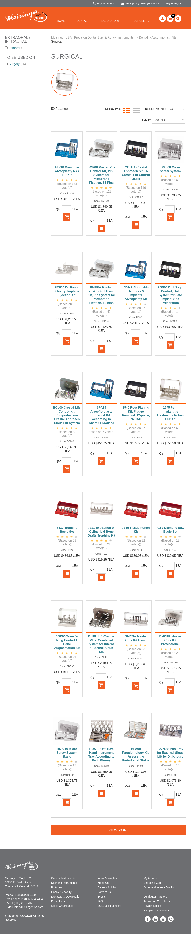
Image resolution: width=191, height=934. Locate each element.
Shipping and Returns (157, 910)
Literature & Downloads (65, 896)
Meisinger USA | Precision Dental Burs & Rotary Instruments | (93, 37)
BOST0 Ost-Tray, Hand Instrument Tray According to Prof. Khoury (101, 754)
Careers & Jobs (107, 887)
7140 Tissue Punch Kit (136, 529)
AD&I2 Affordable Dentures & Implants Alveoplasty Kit (136, 293)
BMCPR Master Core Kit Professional (170, 640)
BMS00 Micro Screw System (170, 169)
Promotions (58, 901)
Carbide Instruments (63, 878)
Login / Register (174, 3)
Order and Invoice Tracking (160, 887)
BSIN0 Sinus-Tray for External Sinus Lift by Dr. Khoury (170, 752)
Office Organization (62, 905)
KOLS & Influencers (109, 905)
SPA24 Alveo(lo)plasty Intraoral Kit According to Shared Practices (101, 415)
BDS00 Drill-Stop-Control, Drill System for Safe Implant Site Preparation (170, 295)
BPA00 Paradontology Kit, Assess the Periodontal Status (136, 754)
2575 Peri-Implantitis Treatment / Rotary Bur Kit (170, 413)
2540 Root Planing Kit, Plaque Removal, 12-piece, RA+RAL (136, 413)
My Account (151, 878)
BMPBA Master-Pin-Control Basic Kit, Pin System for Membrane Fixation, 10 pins (101, 295)
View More (119, 830)
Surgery (141, 20)
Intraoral (15, 47)
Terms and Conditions (157, 901)
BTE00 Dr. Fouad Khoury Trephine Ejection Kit (67, 291)
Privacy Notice (152, 905)
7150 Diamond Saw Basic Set (170, 529)
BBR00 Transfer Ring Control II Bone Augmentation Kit (67, 642)
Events (102, 896)
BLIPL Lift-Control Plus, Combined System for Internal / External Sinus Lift (101, 644)
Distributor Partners (155, 896)
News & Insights (107, 878)
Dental (83, 20)
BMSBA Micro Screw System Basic (66, 752)
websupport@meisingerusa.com (140, 3)
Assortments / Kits (163, 37)
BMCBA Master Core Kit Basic (136, 638)
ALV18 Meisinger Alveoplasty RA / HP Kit (67, 171)
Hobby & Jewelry (61, 892)
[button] (170, 18)
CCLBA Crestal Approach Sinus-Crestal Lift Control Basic (136, 173)
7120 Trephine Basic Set (67, 529)
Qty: (58, 209)
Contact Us (104, 892)
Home (61, 20)
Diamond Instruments (64, 882)
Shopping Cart (152, 882)
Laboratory (111, 20)
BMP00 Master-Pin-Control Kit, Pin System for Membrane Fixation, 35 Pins (101, 175)
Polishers (56, 887)
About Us (103, 882)
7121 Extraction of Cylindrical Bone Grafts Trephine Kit (101, 531)
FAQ (100, 901)
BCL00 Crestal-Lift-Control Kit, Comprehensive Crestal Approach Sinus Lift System (67, 415)
